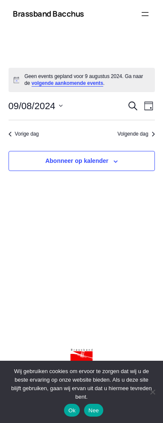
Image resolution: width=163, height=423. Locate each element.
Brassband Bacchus (48, 14)
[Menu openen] (145, 14)
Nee (93, 410)
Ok (72, 410)
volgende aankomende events (67, 83)
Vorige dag (24, 134)
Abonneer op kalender (76, 160)
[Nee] (152, 392)
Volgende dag (135, 134)
